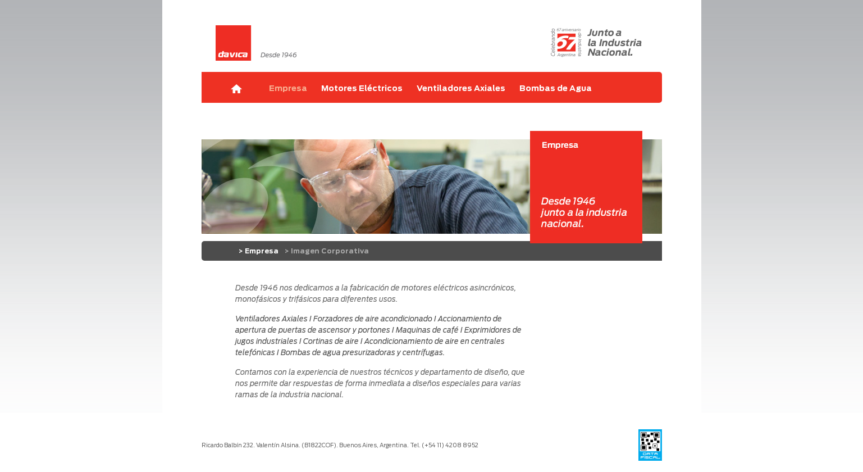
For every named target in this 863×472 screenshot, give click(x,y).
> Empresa (258, 251)
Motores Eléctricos (362, 89)
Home (237, 89)
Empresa (288, 89)
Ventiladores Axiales (461, 89)
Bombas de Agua (555, 89)
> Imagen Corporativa (326, 251)
